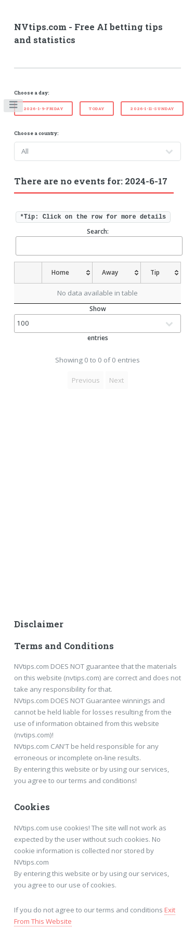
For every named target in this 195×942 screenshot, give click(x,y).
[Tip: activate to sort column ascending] (161, 273)
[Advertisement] (97, 507)
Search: (98, 241)
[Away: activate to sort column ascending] (117, 273)
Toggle (14, 107)
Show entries (97, 323)
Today (97, 108)
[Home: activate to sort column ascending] (66, 273)
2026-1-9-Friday (43, 108)
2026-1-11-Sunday (152, 108)
